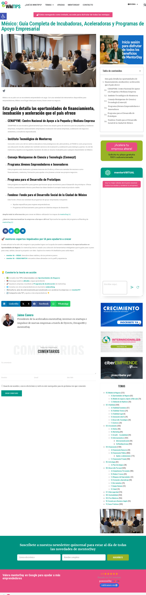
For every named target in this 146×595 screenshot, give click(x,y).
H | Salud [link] (114, 489)
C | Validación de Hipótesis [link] (119, 401)
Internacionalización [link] (122, 440)
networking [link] (50, 287)
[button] (5, 231)
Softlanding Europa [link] (122, 444)
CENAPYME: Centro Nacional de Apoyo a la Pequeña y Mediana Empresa (124, 90)
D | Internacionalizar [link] (117, 438)
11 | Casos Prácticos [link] (112, 504)
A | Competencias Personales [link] (120, 471)
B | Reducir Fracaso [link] (117, 474)
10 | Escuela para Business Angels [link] (117, 501)
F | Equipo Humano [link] (116, 486)
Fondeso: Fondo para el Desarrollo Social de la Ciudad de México (122, 121)
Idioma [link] (133, 4)
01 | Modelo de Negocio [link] (113, 392)
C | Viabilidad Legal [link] (117, 413)
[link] (3, 16)
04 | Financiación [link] (111, 447)
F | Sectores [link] (115, 422)
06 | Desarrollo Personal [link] (114, 468)
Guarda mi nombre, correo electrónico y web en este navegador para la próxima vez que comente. (44, 386)
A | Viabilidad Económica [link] (118, 407)
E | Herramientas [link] (116, 483)
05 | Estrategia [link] (110, 462)
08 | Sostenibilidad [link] (112, 495)
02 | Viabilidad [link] (110, 404)
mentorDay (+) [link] (65, 214)
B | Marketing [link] (115, 431)
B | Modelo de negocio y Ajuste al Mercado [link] (124, 398)
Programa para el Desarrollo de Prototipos (121, 114)
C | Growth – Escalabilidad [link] (119, 435)
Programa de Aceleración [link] (44, 284)
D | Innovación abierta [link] (118, 416)
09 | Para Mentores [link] (112, 498)
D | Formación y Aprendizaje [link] (120, 480)
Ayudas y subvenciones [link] (123, 456)
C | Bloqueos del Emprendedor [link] (120, 477)
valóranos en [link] (109, 585)
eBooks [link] (26, 281)
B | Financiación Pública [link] (118, 453)
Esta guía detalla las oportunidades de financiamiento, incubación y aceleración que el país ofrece (122, 82)
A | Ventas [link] (114, 428)
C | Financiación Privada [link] (118, 459)
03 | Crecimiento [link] (111, 425)
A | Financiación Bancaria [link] (119, 450)
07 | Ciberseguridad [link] (112, 492)
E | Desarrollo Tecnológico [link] (119, 419)
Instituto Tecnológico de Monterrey (123, 96)
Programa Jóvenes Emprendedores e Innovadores (124, 107)
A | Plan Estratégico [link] (117, 465)
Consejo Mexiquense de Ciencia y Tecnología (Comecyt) (122, 101)
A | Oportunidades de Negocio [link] (120, 395)
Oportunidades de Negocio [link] (49, 278)
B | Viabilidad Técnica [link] (118, 410)
